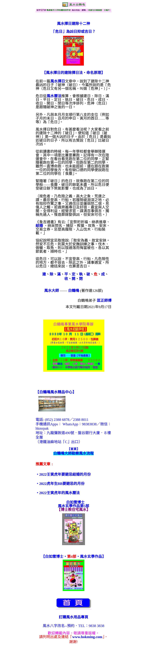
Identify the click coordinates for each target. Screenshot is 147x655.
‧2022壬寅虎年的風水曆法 (58, 493)
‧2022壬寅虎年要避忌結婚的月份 (63, 474)
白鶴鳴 (73, 291)
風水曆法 (54, 96)
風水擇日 (57, 81)
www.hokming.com (87, 637)
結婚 (39, 226)
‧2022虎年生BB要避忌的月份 (60, 484)
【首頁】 (73, 449)
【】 (56, 392)
